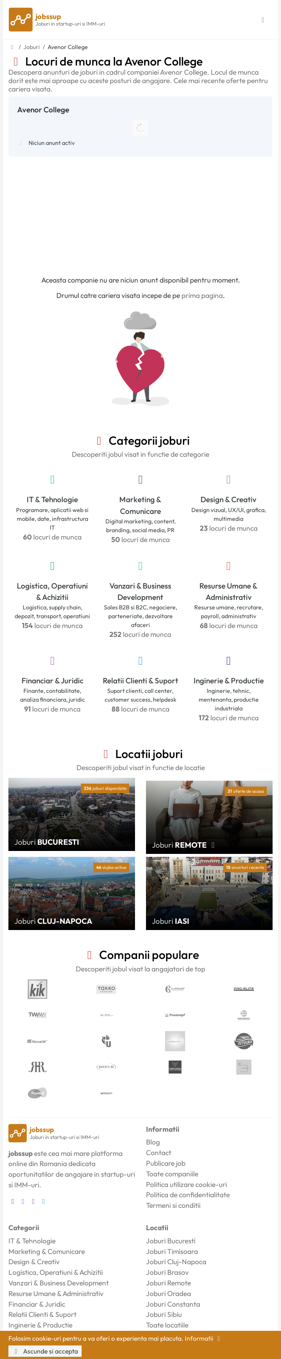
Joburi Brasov (167, 1272)
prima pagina (202, 295)
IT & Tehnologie (52, 499)
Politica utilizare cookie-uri (186, 1184)
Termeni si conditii (173, 1205)
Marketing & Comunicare (140, 504)
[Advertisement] (140, 211)
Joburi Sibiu (164, 1314)
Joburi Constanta (173, 1304)
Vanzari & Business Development (140, 591)
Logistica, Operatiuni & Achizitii (52, 591)
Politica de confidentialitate (188, 1194)
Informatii (204, 1338)
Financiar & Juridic (52, 680)
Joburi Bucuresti (170, 1240)
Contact (158, 1152)
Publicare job (166, 1163)
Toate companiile (172, 1173)
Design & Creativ (228, 499)
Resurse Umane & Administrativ (228, 591)
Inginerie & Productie (229, 680)
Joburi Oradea (168, 1293)
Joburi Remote (168, 1282)
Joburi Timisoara (172, 1251)
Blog (153, 1142)
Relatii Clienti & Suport (140, 680)
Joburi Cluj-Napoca (176, 1261)
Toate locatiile (167, 1325)
